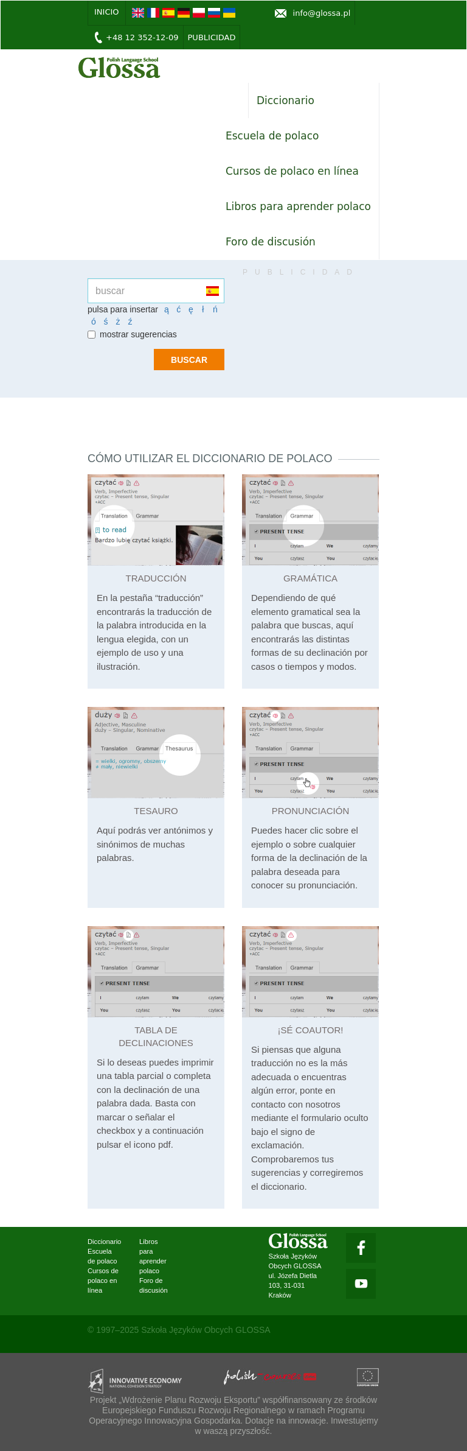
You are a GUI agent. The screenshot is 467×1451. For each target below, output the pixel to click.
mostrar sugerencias (132, 334)
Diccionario (285, 100)
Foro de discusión (271, 242)
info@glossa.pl (322, 13)
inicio (106, 11)
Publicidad (212, 37)
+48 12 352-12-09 (142, 37)
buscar (189, 360)
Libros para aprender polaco (298, 206)
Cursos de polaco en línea (292, 171)
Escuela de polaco (272, 136)
